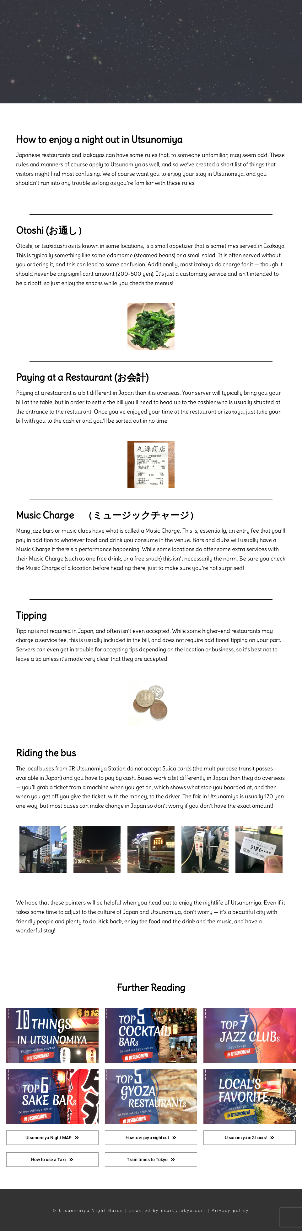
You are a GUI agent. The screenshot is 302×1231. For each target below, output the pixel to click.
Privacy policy (230, 1210)
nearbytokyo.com (183, 1210)
